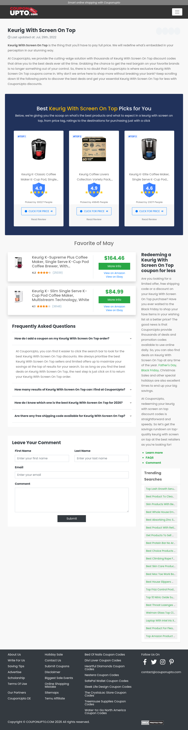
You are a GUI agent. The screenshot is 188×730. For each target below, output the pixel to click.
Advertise (14, 672)
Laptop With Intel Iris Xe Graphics (167, 620)
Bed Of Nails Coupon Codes (105, 654)
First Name (23, 451)
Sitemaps (52, 692)
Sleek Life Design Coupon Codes (108, 687)
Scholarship (16, 678)
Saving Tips (16, 666)
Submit (71, 518)
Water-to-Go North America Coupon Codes (105, 711)
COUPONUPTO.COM (40, 722)
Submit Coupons (57, 666)
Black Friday (150, 370)
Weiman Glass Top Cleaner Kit (165, 613)
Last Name (83, 451)
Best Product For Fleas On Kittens (167, 628)
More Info (114, 266)
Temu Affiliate (55, 698)
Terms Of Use (17, 684)
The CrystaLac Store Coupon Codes (105, 694)
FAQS (150, 457)
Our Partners (17, 692)
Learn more (154, 453)
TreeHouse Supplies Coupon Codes (105, 702)
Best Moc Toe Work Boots (162, 574)
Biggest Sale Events (59, 678)
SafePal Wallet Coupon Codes (106, 681)
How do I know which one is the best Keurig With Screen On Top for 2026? (69, 403)
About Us (14, 654)
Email (19, 467)
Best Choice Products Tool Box (165, 551)
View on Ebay (114, 277)
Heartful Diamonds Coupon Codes (105, 667)
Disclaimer (52, 672)
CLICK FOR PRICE (39, 211)
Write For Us (16, 660)
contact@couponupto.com (161, 672)
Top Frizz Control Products (162, 589)
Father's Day (167, 365)
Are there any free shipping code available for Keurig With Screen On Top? (70, 416)
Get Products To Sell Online (163, 535)
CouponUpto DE (19, 698)
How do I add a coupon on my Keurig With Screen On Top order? (62, 338)
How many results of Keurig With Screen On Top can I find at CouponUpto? (70, 389)
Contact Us (53, 660)
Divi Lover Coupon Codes (103, 660)
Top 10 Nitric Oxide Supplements (166, 597)
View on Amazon (114, 273)
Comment (22, 484)
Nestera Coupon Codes (102, 675)
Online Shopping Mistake (57, 685)
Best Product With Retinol (162, 527)
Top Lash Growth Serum (161, 489)
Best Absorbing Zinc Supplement (167, 520)
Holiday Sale (54, 654)
